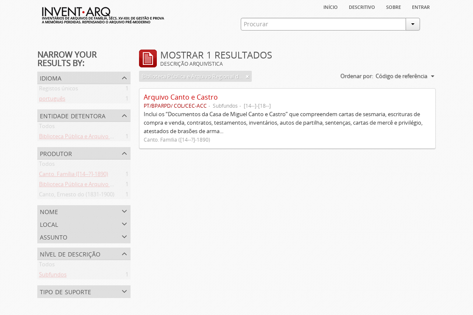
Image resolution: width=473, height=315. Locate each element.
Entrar (421, 6)
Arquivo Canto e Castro (181, 97)
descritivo (362, 6)
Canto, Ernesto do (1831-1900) (76, 196)
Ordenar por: (356, 76)
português (52, 100)
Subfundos (53, 276)
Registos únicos (58, 90)
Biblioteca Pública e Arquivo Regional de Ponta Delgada (108, 138)
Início (330, 6)
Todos (47, 127)
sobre (393, 6)
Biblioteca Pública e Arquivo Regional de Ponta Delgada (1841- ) (118, 186)
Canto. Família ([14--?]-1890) (73, 175)
